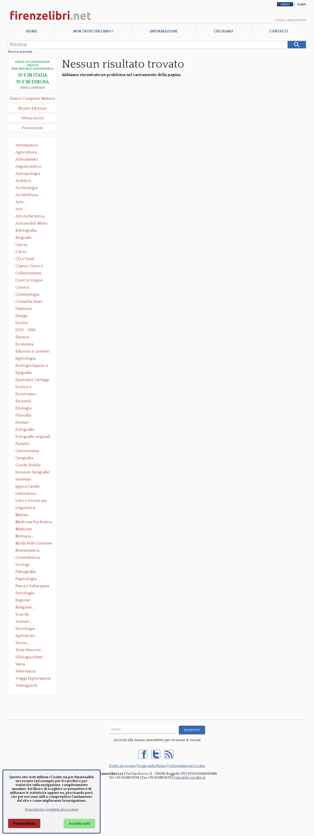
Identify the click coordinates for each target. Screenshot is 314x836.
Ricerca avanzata (20, 51)
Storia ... (22, 643)
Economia (24, 344)
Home (31, 31)
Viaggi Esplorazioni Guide (33, 679)
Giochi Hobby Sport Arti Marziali (32, 465)
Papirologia (26, 579)
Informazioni (163, 31)
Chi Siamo (223, 31)
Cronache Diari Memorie (28, 302)
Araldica (23, 180)
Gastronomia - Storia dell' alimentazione (28, 451)
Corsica (22, 287)
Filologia (23, 408)
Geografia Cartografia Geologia (25, 458)
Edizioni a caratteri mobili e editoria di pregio (33, 352)
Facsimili (23, 401)
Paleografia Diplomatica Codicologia (26, 572)
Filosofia (23, 415)
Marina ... (23, 515)
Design (21, 316)
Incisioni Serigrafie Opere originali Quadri (32, 472)
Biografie (23, 237)
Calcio (21, 252)
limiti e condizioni (32, 87)
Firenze (21, 422)
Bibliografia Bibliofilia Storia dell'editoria (30, 231)
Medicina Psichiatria (33, 522)
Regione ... (24, 600)
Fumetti (22, 444)
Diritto (21, 323)
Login (280, 20)
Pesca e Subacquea (32, 586)
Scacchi (22, 614)
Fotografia (24, 429)
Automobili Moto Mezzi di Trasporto (32, 224)
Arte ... (20, 202)
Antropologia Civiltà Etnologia (30, 174)
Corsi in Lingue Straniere (28, 280)
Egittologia (25, 358)
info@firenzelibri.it (190, 778)
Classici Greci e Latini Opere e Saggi (33, 266)
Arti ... (20, 209)
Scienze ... (23, 621)
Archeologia (26, 188)
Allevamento (26, 159)
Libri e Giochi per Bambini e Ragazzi (31, 501)
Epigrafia (23, 372)
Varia (20, 664)
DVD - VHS (25, 330)
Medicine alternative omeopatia (25, 529)
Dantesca (23, 308)
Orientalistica (27, 557)
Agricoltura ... (27, 152)
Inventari (23, 479)
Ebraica (22, 337)
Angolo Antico (28, 166)
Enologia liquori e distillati (31, 366)
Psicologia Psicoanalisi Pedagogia (26, 593)
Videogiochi (26, 685)
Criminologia (27, 294)
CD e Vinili (24, 259)
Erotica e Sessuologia (26, 387)
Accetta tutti (79, 823)
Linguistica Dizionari (25, 508)
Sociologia (25, 628)
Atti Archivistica (29, 216)
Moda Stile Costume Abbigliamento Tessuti (33, 543)
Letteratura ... (27, 493)
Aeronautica (26, 145)
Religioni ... (25, 607)
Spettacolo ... (26, 635)
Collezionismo (28, 273)
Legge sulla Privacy (152, 766)
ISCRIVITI (192, 730)
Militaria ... (24, 536)
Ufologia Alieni (29, 657)
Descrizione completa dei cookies (51, 809)
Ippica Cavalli (27, 486)
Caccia (21, 244)
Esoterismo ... (27, 394)
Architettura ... (28, 195)
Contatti (278, 31)
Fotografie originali (33, 436)
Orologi (22, 564)
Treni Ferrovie (28, 650)
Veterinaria (25, 671)
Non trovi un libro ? (93, 31)
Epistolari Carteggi (32, 380)
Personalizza (24, 823)
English (301, 4)
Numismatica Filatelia (27, 551)
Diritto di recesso (122, 766)
